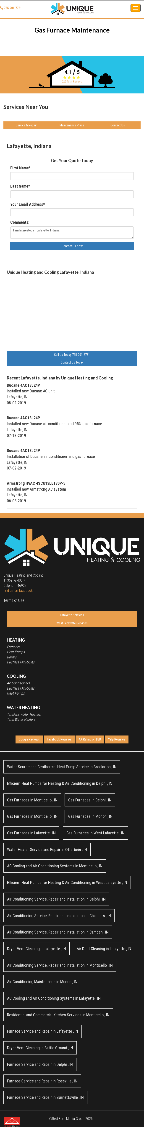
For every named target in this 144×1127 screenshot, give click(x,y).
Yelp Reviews (116, 739)
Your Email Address (27, 204)
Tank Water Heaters (21, 719)
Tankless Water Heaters (24, 714)
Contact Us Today (72, 362)
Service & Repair (26, 125)
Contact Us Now (72, 246)
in (62, 766)
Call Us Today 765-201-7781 (72, 354)
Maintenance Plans (72, 125)
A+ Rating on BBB (90, 739)
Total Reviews (72, 81)
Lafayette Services (72, 615)
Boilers (11, 657)
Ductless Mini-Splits (20, 662)
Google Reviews (29, 739)
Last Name (20, 186)
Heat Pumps (16, 652)
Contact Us (117, 125)
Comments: (19, 222)
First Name (20, 168)
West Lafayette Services (72, 623)
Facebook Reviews (59, 739)
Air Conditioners (18, 683)
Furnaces (13, 647)
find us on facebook (18, 590)
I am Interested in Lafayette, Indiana (72, 232)
